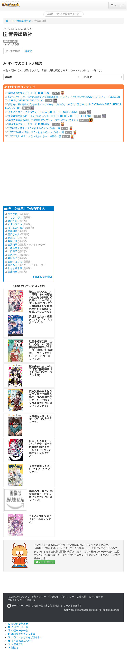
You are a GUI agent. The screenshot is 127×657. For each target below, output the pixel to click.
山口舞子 (12, 251)
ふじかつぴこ (15, 217)
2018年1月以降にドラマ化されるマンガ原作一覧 (34, 128)
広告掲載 (81, 596)
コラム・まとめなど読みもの (25, 637)
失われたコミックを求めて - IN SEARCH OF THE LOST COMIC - (43, 112)
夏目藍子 (12, 258)
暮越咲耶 (12, 241)
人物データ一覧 (18, 627)
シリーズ (65, 605)
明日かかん (14, 234)
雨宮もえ (12, 265)
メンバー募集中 (44, 562)
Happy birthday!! (42, 276)
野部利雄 (12, 220)
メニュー (117, 5)
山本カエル (14, 248)
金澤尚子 (12, 244)
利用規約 (53, 596)
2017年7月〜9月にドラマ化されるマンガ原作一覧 (34, 136)
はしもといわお (16, 227)
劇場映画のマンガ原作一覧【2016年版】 (30, 124)
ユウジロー (14, 214)
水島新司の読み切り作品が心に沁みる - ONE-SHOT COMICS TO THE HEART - (50, 116)
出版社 (48, 605)
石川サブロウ (15, 224)
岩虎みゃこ (14, 254)
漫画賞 (28, 51)
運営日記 (31, 600)
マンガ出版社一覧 (21, 20)
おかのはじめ (15, 261)
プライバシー (67, 596)
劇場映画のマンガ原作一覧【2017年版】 (30, 93)
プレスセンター (16, 600)
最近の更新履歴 (18, 623)
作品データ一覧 (18, 630)
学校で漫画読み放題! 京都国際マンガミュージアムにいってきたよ (43, 120)
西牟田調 (12, 231)
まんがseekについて (18, 596)
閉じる (13, 647)
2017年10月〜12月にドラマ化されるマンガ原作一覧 (36, 132)
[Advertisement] (54, 173)
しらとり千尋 (15, 268)
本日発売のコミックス (21, 634)
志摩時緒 (12, 271)
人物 (34, 605)
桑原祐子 (12, 237)
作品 (41, 605)
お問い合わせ (96, 596)
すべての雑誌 (13, 51)
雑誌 (56, 605)
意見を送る (15, 644)
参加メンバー (39, 596)
